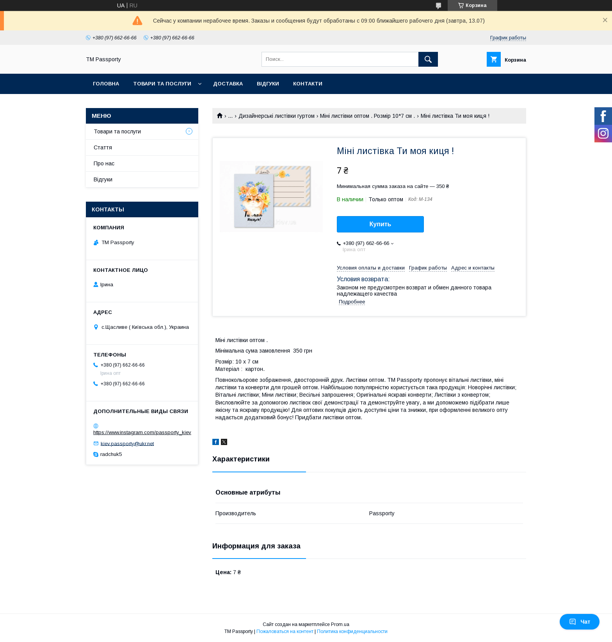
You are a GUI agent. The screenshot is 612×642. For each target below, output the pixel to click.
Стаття (103, 147)
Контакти (307, 84)
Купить (380, 224)
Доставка (228, 84)
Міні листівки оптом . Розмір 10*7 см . (367, 116)
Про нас (104, 163)
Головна (106, 84)
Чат (579, 621)
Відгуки (268, 84)
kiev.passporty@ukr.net (127, 443)
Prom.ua (340, 624)
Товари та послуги (162, 84)
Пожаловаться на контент (284, 631)
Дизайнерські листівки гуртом (276, 116)
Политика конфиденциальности (352, 631)
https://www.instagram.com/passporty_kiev (142, 432)
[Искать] (428, 59)
